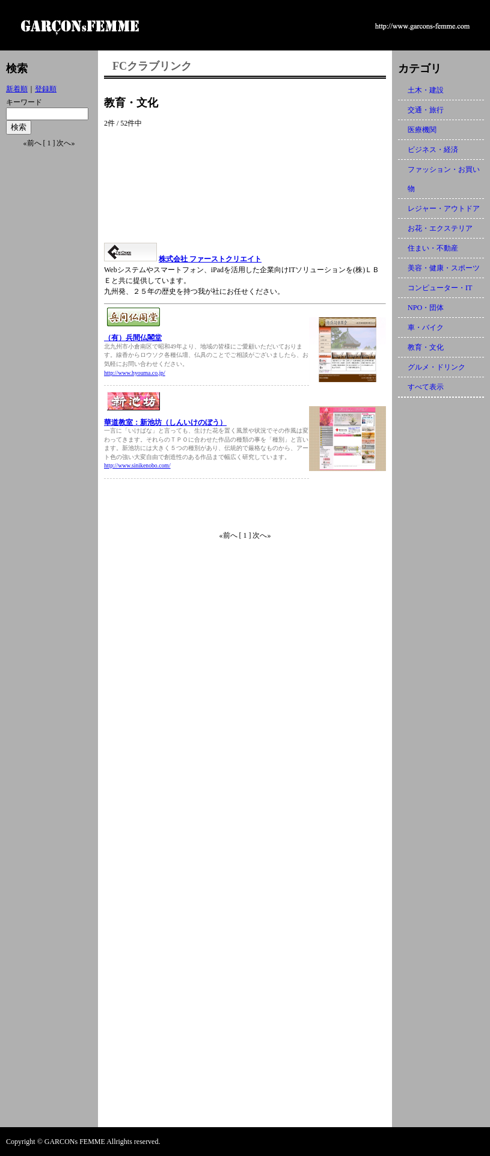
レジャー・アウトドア (444, 208)
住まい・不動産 (433, 248)
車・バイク (426, 327)
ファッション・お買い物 (444, 179)
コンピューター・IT (440, 288)
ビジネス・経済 (433, 149)
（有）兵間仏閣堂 (133, 337)
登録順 (46, 89)
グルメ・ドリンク (436, 367)
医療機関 (422, 130)
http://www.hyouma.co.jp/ (134, 373)
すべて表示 (426, 387)
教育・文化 (426, 347)
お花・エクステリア (440, 228)
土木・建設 (426, 90)
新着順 (17, 89)
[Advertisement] (245, 186)
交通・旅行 (426, 110)
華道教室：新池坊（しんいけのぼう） (165, 422)
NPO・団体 (426, 307)
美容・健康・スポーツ (444, 268)
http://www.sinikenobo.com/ (137, 465)
